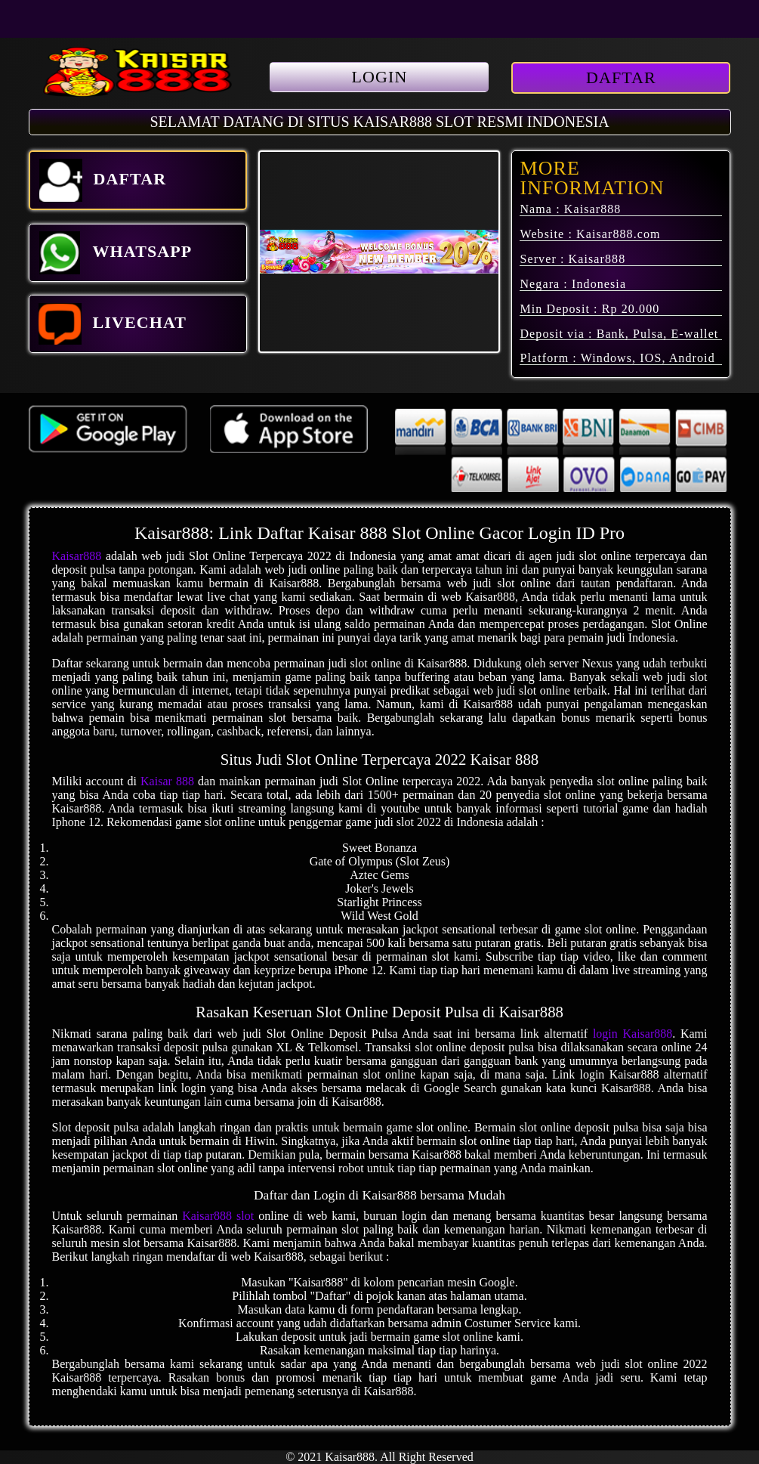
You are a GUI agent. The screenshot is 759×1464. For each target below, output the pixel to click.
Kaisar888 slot (218, 1215)
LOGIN (380, 76)
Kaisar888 (77, 555)
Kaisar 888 (167, 781)
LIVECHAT (113, 323)
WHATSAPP (116, 252)
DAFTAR (621, 77)
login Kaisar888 (632, 1033)
